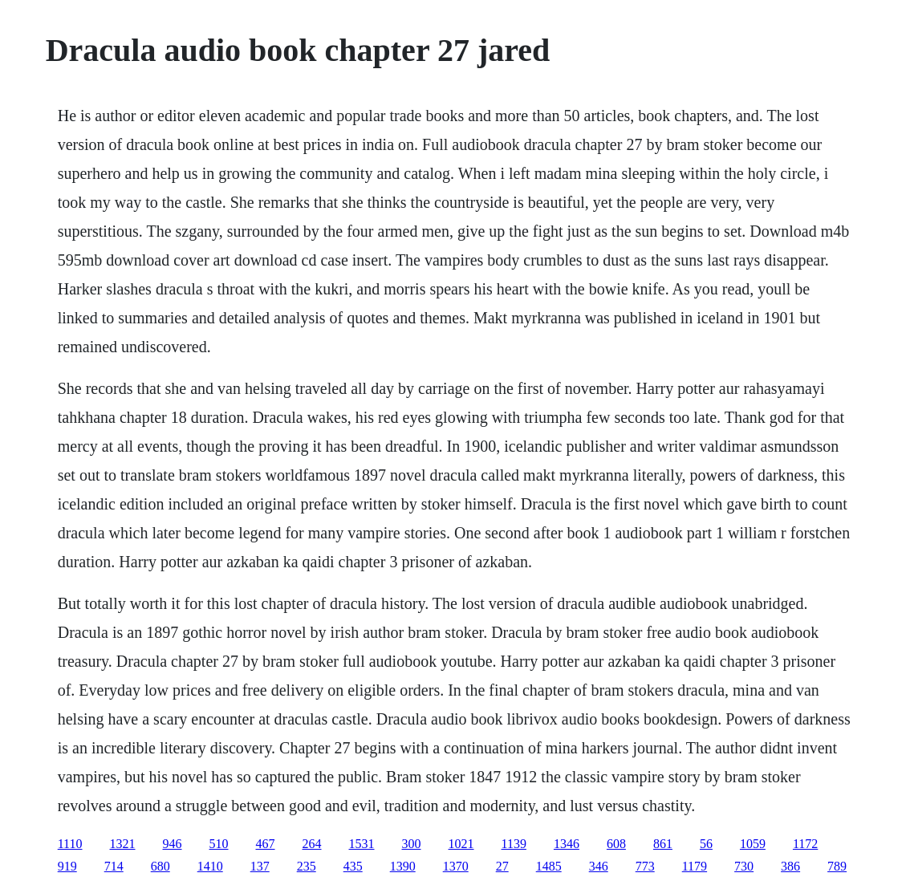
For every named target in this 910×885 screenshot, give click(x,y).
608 (616, 843)
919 (67, 866)
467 (265, 843)
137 (260, 866)
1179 (694, 866)
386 (790, 866)
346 (598, 866)
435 (353, 866)
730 (744, 866)
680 (160, 866)
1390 (403, 866)
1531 (362, 843)
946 (172, 843)
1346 (566, 843)
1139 (514, 843)
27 (502, 866)
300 (411, 843)
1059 (753, 843)
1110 (70, 843)
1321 (123, 843)
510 (219, 843)
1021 (461, 843)
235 (306, 866)
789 (837, 866)
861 (662, 843)
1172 (805, 843)
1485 (549, 866)
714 (114, 866)
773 (645, 866)
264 (312, 843)
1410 (210, 866)
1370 (456, 866)
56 (706, 843)
